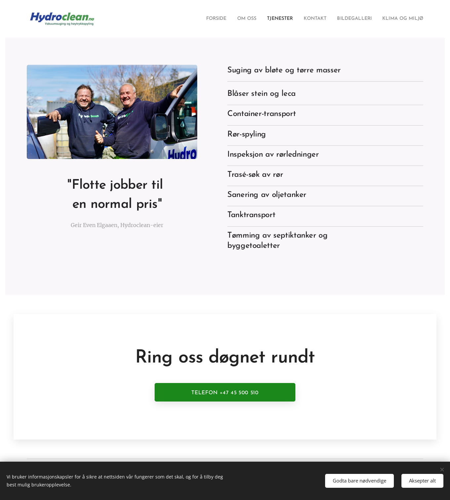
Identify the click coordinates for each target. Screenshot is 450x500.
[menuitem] (196, 19)
